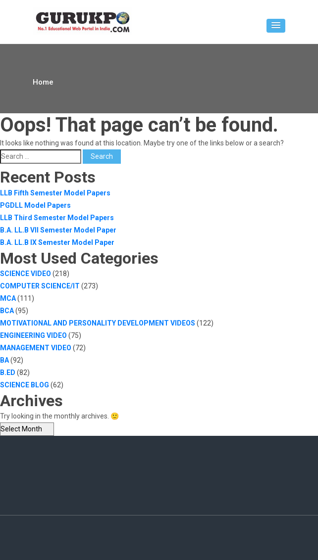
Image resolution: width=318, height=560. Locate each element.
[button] (275, 26)
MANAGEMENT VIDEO (35, 348)
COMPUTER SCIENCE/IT (40, 286)
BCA (7, 311)
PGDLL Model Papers (35, 205)
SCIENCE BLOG (24, 385)
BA (4, 360)
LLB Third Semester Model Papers (57, 218)
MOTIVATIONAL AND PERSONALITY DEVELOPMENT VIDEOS (97, 323)
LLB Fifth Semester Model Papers (55, 193)
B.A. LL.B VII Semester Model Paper (58, 230)
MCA (8, 298)
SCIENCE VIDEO (25, 274)
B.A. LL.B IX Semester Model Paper (57, 242)
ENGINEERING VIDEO (33, 335)
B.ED (7, 372)
